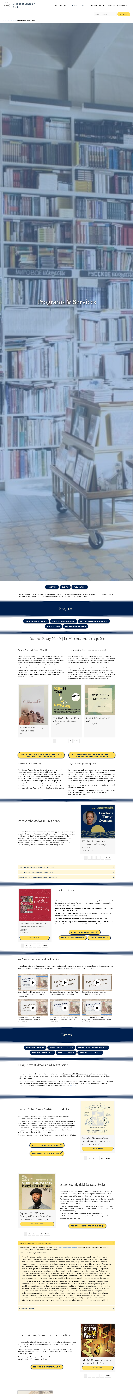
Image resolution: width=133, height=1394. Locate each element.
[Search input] (105, 14)
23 (102, 1158)
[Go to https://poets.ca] (20, 5)
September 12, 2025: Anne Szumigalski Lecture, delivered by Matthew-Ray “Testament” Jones (35, 1216)
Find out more (102, 1149)
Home (4, 20)
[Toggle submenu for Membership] (103, 5)
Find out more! (103, 1368)
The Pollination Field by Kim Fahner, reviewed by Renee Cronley (32, 926)
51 (71, 741)
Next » (76, 741)
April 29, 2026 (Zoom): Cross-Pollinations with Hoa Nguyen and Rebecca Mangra (96, 1141)
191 (39, 945)
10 (102, 1376)
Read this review (39, 938)
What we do (12, 20)
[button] (123, 14)
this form (72, 1086)
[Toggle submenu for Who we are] (68, 5)
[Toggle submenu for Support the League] (129, 5)
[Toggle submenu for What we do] (85, 5)
